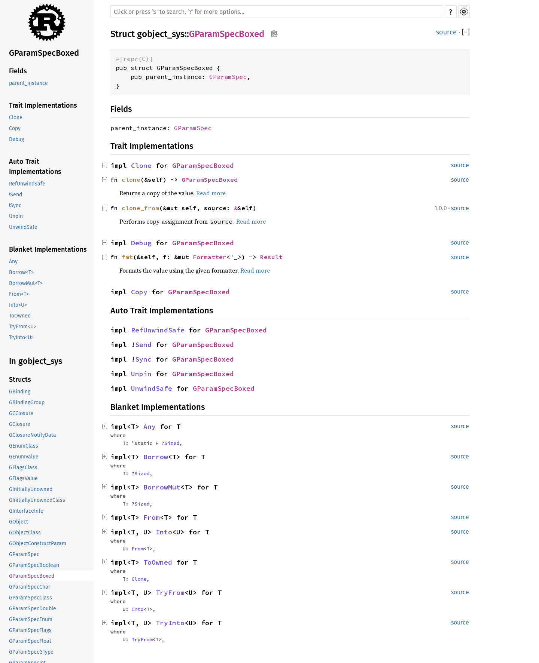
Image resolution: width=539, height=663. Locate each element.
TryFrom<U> (22, 326)
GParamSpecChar (29, 587)
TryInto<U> (21, 337)
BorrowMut (161, 487)
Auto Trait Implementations (35, 166)
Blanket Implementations (48, 249)
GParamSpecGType (31, 652)
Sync (143, 359)
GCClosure (21, 413)
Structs (20, 379)
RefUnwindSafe (27, 184)
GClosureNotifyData (32, 435)
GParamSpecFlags (30, 630)
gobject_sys (161, 34)
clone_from (140, 208)
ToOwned (20, 316)
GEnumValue (24, 457)
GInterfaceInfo (26, 511)
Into (164, 532)
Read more (211, 193)
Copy (15, 128)
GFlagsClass (23, 467)
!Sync (15, 205)
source (446, 32)
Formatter (209, 257)
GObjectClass (25, 533)
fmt (127, 257)
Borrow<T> (21, 272)
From (151, 517)
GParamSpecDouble (32, 608)
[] (466, 32)
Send (143, 344)
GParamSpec (24, 554)
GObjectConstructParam (37, 543)
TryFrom (170, 592)
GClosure (19, 424)
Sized (171, 443)
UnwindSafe (23, 227)
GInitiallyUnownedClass (37, 500)
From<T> (19, 294)
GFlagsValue (23, 478)
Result (271, 257)
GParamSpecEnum (30, 619)
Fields (18, 71)
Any (13, 261)
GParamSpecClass (30, 598)
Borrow (155, 456)
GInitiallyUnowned (30, 489)
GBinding (19, 392)
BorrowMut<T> (26, 283)
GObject (18, 522)
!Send (15, 194)
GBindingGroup (27, 402)
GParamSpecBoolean (34, 565)
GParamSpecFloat (30, 641)
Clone (15, 117)
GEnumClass (23, 446)
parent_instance (28, 83)
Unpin (16, 216)
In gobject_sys (35, 361)
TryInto (170, 623)
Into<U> (18, 305)
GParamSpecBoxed (44, 53)
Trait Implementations (43, 105)
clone (131, 179)
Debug (16, 139)
